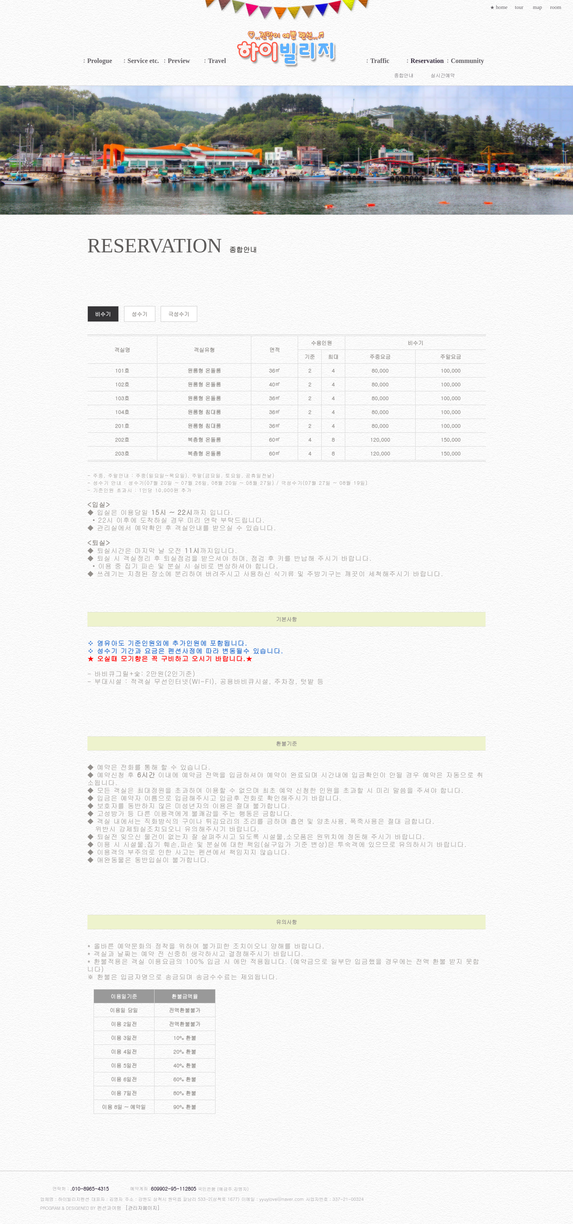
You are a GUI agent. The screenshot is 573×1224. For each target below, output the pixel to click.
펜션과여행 (109, 1207)
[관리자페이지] (143, 1207)
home (499, 7)
